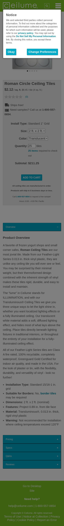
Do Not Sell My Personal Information (36, 36)
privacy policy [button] (25, 33)
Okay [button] (11, 51)
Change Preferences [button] (42, 51)
